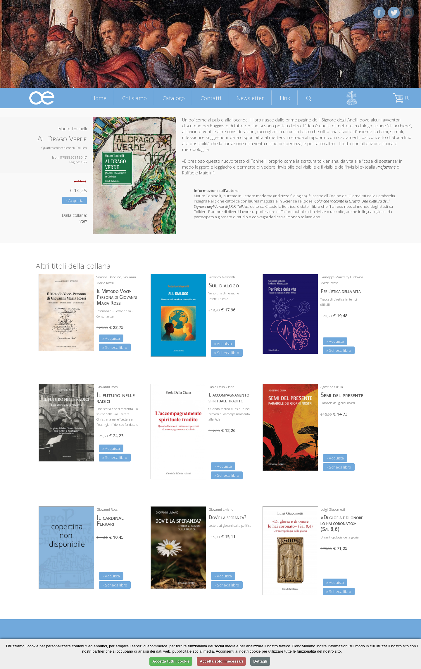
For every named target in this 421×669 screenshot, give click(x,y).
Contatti (211, 98)
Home (98, 98)
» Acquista (74, 200)
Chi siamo (134, 98)
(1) (401, 97)
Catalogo (174, 98)
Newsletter (250, 98)
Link (285, 98)
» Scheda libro (114, 347)
